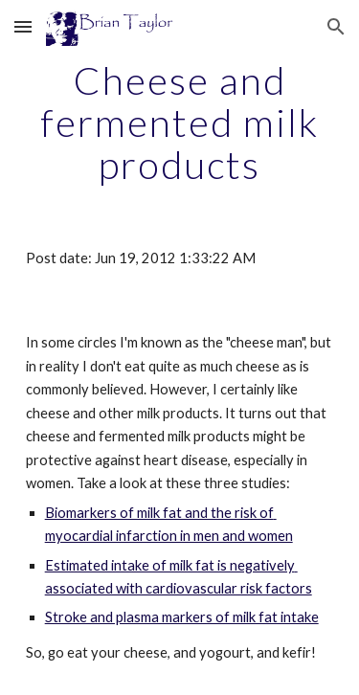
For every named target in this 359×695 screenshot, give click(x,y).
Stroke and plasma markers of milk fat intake (182, 617)
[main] (180, 122)
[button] (23, 26)
